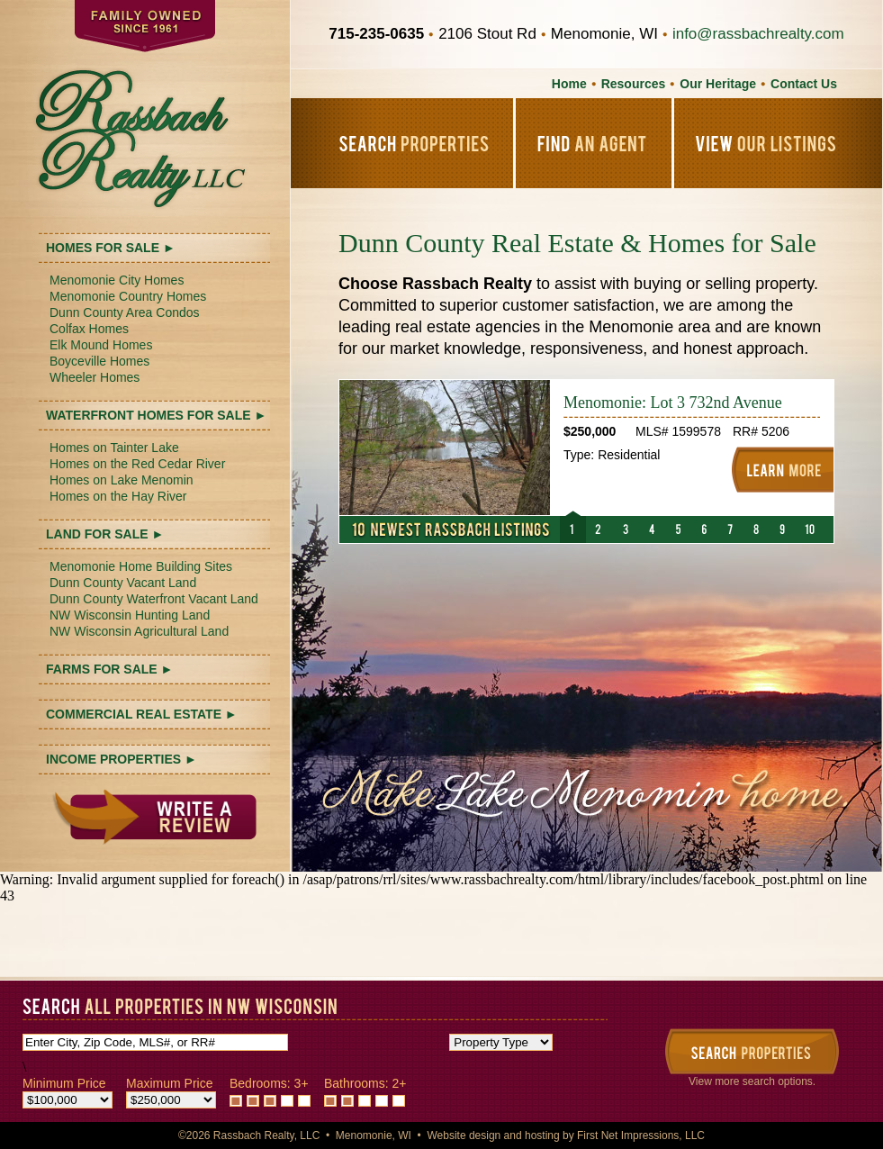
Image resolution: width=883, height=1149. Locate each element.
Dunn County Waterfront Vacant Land (154, 599)
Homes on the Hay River (118, 496)
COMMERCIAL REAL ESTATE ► (142, 714)
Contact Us (803, 84)
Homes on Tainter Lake (114, 447)
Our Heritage (718, 84)
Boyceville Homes (99, 361)
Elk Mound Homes (101, 345)
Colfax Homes (89, 328)
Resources (633, 84)
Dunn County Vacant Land (123, 582)
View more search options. (752, 1081)
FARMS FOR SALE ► (109, 669)
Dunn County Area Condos (125, 312)
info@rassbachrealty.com (758, 33)
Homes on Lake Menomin (122, 480)
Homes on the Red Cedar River (137, 464)
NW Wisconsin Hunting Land (130, 615)
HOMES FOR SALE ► (111, 247)
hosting (542, 1135)
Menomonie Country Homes (128, 296)
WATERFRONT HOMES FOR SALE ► (156, 415)
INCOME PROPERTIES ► (121, 759)
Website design (463, 1135)
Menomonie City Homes (117, 280)
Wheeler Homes (95, 377)
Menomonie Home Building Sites (141, 566)
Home (569, 84)
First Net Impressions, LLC (641, 1135)
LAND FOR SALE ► (105, 534)
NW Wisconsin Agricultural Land (139, 631)
